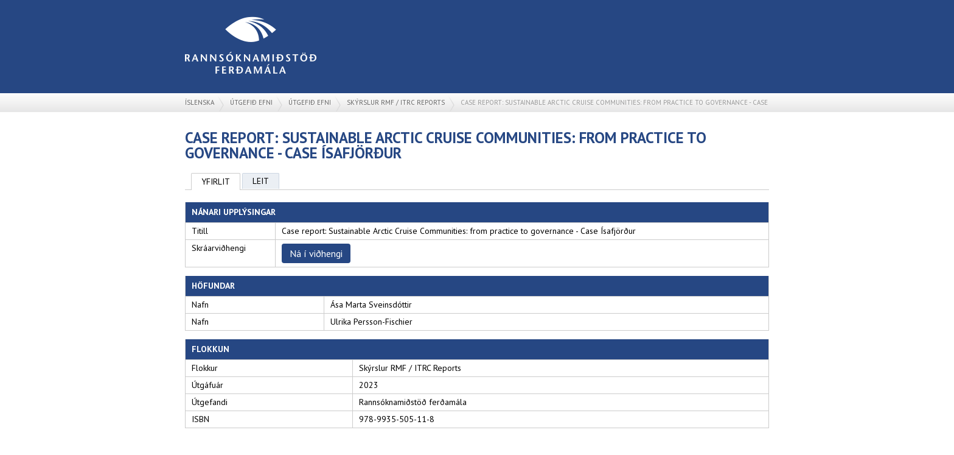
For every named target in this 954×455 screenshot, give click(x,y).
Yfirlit (215, 181)
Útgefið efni (251, 102)
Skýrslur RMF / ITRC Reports (396, 102)
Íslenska (199, 102)
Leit (260, 180)
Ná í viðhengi (316, 253)
